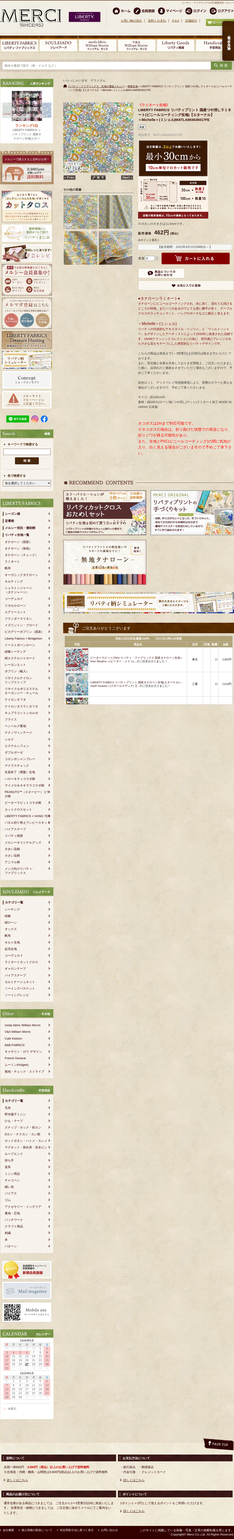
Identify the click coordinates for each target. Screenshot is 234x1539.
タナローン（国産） (18, 542)
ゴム (8, 1200)
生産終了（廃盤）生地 (20, 772)
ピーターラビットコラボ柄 (23, 802)
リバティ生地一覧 (17, 535)
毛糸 (8, 1108)
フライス (11, 719)
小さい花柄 (12, 855)
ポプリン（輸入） (17, 671)
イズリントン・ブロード (21, 625)
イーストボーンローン (20, 645)
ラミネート (12, 561)
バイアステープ (15, 829)
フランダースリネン (18, 618)
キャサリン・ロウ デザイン (23, 1051)
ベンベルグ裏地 (15, 726)
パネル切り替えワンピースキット (27, 822)
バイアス (11, 1193)
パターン (11, 1246)
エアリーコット (15, 612)
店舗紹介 (191, 20)
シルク (9, 739)
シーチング (12, 909)
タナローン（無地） (18, 548)
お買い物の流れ (131, 20)
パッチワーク (14, 1220)
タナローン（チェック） (21, 555)
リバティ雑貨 (14, 835)
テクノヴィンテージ (18, 732)
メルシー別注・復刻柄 (20, 528)
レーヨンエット (15, 664)
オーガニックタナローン (21, 575)
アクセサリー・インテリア (23, 1206)
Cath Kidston (13, 1038)
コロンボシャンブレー (20, 759)
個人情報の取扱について (37, 1530)
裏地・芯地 (12, 1213)
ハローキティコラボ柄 (20, 779)
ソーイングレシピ (17, 995)
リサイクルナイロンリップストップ (18, 680)
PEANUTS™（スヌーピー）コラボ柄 (27, 794)
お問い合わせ (109, 1530)
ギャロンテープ (15, 968)
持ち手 (9, 1160)
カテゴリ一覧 (14, 902)
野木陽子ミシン (15, 1114)
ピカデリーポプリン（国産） (24, 631)
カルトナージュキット (20, 982)
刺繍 (8, 1233)
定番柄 (9, 521)
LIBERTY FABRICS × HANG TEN (27, 816)
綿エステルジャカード (20, 658)
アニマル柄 (12, 862)
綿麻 (8, 916)
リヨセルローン (15, 605)
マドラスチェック (17, 765)
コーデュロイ (14, 598)
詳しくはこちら (17, 1480)
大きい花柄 (12, 849)
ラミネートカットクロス (21, 962)
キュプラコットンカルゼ (21, 713)
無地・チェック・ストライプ (24, 1071)
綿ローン (11, 922)
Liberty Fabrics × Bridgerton (23, 638)
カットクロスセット (18, 809)
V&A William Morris (18, 1031)
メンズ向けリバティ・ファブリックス (20, 871)
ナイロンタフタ (15, 699)
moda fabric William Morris (22, 1025)
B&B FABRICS (15, 1045)
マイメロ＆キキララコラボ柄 (24, 785)
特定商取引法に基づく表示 (77, 1530)
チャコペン (12, 1180)
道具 (8, 1167)
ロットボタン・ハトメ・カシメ (26, 1140)
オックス (11, 929)
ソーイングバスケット (20, 988)
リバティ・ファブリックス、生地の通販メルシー (96, 86)
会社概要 (8, 1530)
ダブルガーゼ (14, 752)
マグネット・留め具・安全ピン (26, 1147)
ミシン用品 (12, 1173)
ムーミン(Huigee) (17, 1064)
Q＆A (175, 20)
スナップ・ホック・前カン (23, 1127)
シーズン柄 (12, 514)
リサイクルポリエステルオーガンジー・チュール (21, 691)
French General (15, 1058)
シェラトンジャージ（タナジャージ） (18, 590)
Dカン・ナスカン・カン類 (22, 1134)
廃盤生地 (133, 86)
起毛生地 (11, 949)
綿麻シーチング (15, 651)
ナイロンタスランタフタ (21, 706)
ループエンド (14, 1154)
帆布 (8, 568)
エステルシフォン (17, 746)
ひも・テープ (14, 1121)
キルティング (14, 581)
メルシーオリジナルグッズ (23, 842)
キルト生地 (12, 942)
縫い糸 (9, 1187)
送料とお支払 (157, 20)
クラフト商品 (14, 1226)
